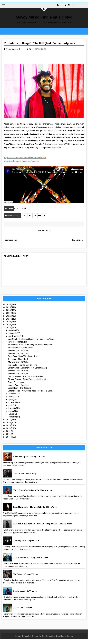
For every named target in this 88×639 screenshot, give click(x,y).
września (13, 393)
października (14, 336)
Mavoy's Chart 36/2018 (18, 373)
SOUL (24, 208)
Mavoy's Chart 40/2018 (18, 350)
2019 (8, 324)
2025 (8, 307)
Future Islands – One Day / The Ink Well (31, 557)
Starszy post (77, 240)
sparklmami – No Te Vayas (25, 591)
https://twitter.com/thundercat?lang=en (21, 161)
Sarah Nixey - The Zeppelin (19, 388)
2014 (8, 428)
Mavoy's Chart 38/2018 (18, 362)
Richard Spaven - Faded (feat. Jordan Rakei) (27, 379)
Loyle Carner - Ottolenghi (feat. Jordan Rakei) (27, 368)
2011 (8, 437)
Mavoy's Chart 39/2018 (18, 353)
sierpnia (12, 396)
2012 (8, 434)
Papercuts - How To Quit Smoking (22, 365)
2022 (8, 316)
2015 (8, 425)
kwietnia (12, 408)
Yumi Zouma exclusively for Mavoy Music (32, 490)
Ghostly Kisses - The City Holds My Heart (26, 376)
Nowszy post (11, 240)
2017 (8, 419)
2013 (8, 431)
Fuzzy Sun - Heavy (16, 382)
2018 (8, 327)
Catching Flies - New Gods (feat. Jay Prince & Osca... (30, 391)
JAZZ (18, 208)
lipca (11, 399)
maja (11, 405)
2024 (8, 310)
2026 (8, 304)
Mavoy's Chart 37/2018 (18, 371)
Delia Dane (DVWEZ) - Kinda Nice (22, 356)
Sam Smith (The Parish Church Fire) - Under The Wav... (31, 339)
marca (11, 411)
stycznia (12, 417)
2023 (8, 313)
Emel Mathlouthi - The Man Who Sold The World (35, 507)
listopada (13, 333)
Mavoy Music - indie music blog (44, 17)
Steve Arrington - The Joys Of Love (29, 456)
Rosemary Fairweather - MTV (20, 347)
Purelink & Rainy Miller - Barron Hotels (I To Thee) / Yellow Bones (42, 524)
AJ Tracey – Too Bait (22, 608)
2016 (8, 422)
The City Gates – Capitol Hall (26, 540)
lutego (11, 414)
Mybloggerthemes (65, 636)
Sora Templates (48, 636)
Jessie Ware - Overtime (18, 385)
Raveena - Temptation (17, 342)
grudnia (12, 330)
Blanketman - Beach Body (24, 473)
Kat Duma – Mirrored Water (25, 574)
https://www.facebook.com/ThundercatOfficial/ (25, 157)
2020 (8, 322)
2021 (8, 319)
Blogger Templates (23, 636)
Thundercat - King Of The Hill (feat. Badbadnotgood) (30, 345)
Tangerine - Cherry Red (18, 359)
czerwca (12, 402)
